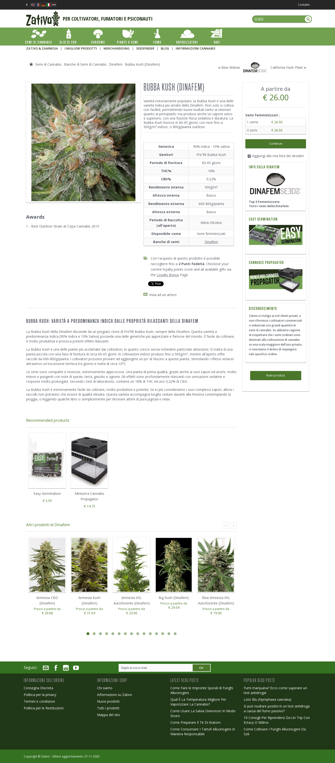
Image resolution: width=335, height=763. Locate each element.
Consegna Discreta (38, 688)
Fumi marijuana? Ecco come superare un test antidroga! (275, 690)
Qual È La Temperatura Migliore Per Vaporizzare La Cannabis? (198, 701)
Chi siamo (104, 688)
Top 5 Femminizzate (264, 202)
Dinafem (211, 241)
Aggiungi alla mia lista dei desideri (275, 156)
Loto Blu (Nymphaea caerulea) (267, 699)
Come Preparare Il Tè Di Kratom (195, 722)
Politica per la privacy (40, 694)
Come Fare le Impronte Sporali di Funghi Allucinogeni (201, 690)
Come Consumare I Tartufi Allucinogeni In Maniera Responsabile (202, 731)
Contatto (304, 5)
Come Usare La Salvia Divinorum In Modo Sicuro (203, 713)
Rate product (275, 375)
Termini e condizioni (39, 701)
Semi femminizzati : (263, 115)
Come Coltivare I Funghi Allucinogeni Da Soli (275, 731)
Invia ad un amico (163, 294)
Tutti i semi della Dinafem (269, 206)
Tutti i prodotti (108, 708)
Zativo (45, 756)
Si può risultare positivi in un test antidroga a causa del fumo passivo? (277, 708)
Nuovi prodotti (108, 701)
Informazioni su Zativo (114, 694)
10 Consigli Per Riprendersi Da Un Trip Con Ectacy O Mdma (277, 720)
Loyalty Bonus (168, 275)
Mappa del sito (108, 714)
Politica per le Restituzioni (44, 708)
